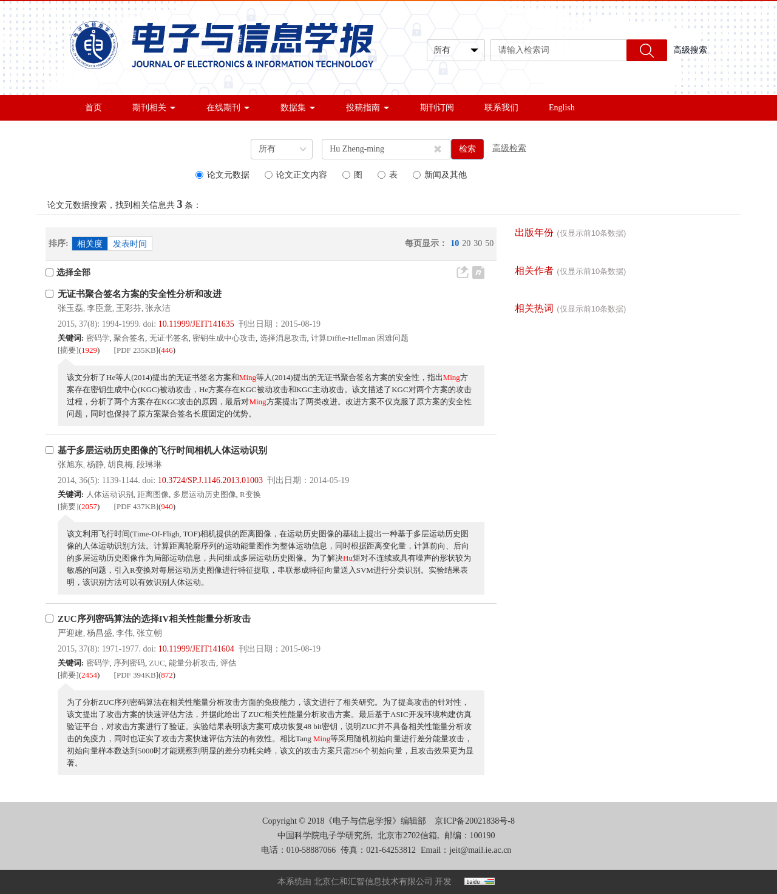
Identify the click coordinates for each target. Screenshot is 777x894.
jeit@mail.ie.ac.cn (480, 850)
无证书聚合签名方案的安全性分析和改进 (140, 294)
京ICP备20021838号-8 (474, 821)
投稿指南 (368, 107)
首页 (93, 107)
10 (454, 243)
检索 (467, 148)
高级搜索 (690, 50)
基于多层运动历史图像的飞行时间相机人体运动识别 (162, 450)
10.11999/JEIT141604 (196, 648)
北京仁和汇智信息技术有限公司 (373, 881)
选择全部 (68, 272)
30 (477, 243)
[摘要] (68, 350)
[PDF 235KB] (136, 350)
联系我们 (501, 107)
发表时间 (130, 244)
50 (489, 243)
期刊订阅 (437, 107)
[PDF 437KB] (136, 506)
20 (466, 243)
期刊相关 (154, 107)
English (562, 107)
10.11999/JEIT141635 (196, 324)
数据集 (298, 107)
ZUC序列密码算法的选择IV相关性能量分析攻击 (154, 619)
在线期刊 (228, 107)
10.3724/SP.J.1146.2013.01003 (210, 480)
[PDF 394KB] (136, 674)
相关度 (90, 244)
